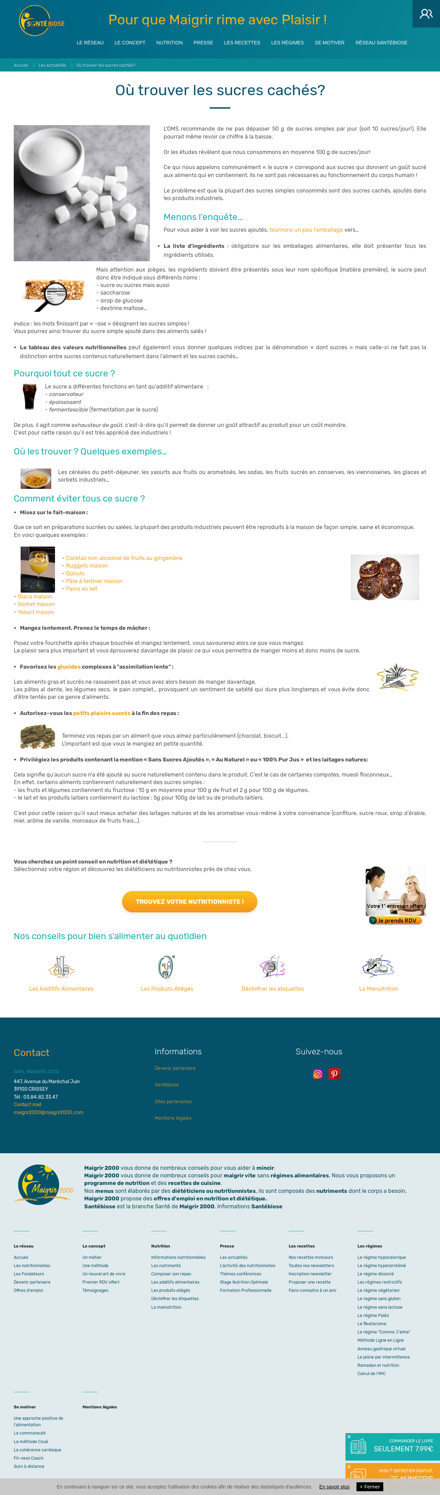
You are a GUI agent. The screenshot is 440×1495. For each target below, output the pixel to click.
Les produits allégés (170, 1290)
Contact (32, 1052)
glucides (69, 666)
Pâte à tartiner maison (94, 581)
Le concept (130, 42)
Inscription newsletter (310, 1274)
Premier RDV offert (101, 1282)
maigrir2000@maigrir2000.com (48, 1112)
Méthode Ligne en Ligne (381, 1340)
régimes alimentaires (300, 1175)
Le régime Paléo (373, 1315)
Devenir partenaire (175, 1068)
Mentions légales (173, 1118)
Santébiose (167, 1085)
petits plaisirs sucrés (102, 713)
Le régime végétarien (378, 1290)
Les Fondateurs (29, 1274)
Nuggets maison (87, 565)
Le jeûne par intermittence (384, 1357)
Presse (203, 42)
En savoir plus (334, 1486)
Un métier (92, 1257)
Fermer (370, 1487)
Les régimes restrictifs (380, 1282)
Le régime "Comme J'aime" (384, 1332)
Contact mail (27, 1105)
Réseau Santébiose (381, 42)
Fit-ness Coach (28, 1458)
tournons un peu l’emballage (306, 230)
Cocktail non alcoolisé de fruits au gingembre (124, 558)
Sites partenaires (173, 1101)
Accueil (21, 1257)
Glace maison (35, 596)
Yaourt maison (36, 612)
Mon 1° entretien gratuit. (403, 1476)
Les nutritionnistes (32, 1265)
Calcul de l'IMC (372, 1373)
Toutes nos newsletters (311, 1265)
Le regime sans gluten (379, 1298)
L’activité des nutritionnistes (247, 1265)
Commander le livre (403, 1446)
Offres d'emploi (28, 1290)
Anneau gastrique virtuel (382, 1348)
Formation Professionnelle (246, 1290)
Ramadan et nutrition (378, 1365)
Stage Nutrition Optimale (244, 1282)
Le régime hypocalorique (382, 1257)
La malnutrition (166, 1307)
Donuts (75, 573)
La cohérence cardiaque (37, 1450)
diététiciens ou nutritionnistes (214, 1191)
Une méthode (95, 1265)
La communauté (30, 1433)
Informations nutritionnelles (178, 1257)
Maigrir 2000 (41, 20)
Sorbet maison (36, 604)
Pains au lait (81, 588)
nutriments (331, 1191)
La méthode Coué (31, 1441)
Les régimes (287, 42)
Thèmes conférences (240, 1274)
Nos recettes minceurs (311, 1257)
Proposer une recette (310, 1282)
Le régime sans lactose (380, 1307)
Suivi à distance (29, 1466)
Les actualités (234, 1257)
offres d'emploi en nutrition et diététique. (210, 1198)
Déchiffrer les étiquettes (175, 1298)
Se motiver (329, 42)
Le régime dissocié (376, 1274)
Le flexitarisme (372, 1323)
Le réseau (90, 42)
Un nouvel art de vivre (103, 1274)
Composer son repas (171, 1274)
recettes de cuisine (194, 1183)
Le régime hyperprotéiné (382, 1265)
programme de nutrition (117, 1183)
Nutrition (169, 42)
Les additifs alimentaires (175, 1282)
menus (104, 1191)
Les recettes (242, 42)
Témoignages (95, 1290)
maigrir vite (240, 1175)
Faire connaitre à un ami (312, 1290)
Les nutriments (166, 1265)
